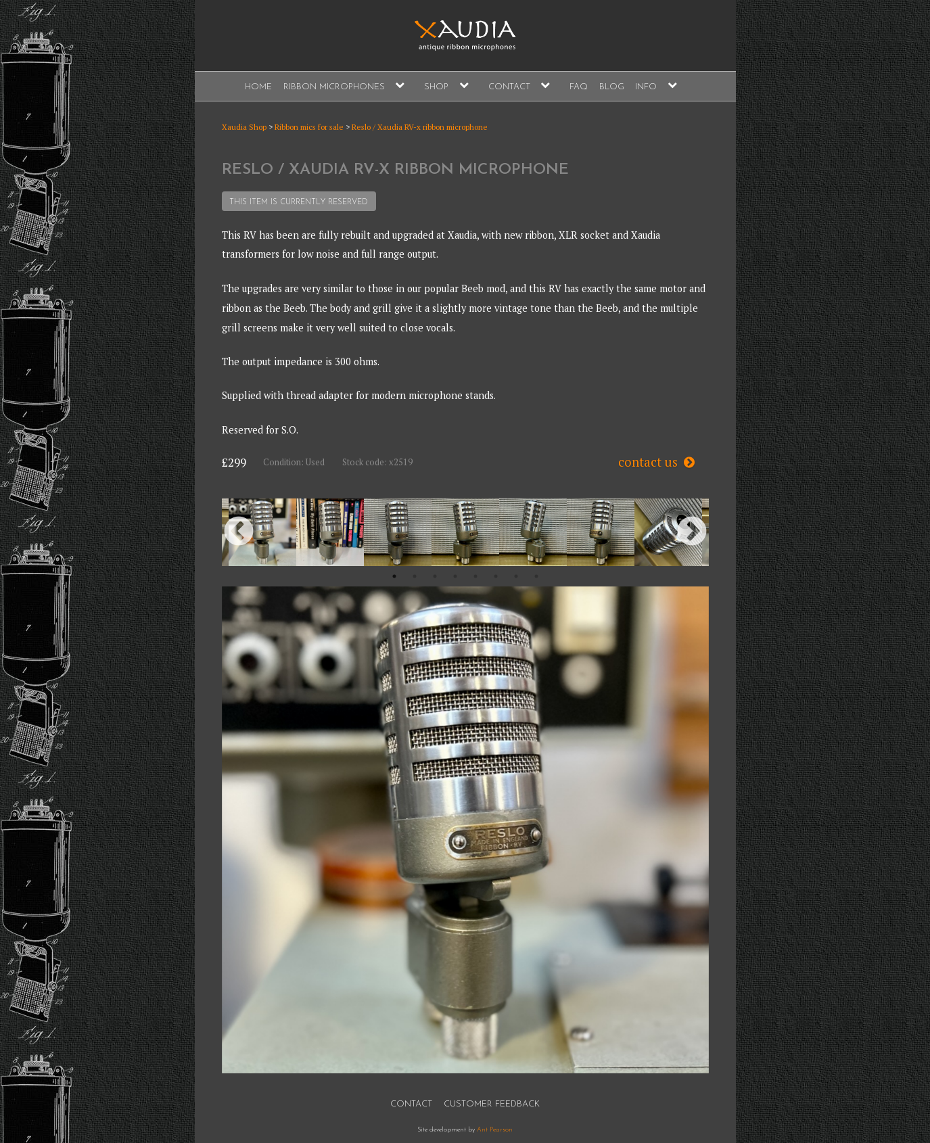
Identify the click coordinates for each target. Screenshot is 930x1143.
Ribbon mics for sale (309, 127)
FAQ (578, 87)
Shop (436, 87)
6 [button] (496, 576)
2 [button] (414, 576)
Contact (509, 87)
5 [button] (475, 576)
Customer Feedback (492, 1104)
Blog (611, 87)
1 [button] (394, 576)
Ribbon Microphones (334, 87)
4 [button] (455, 576)
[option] (262, 532)
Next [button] (692, 532)
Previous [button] (239, 532)
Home (258, 87)
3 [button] (435, 576)
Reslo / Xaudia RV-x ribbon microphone (420, 127)
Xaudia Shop (244, 127)
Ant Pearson (495, 1130)
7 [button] (516, 576)
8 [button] (536, 576)
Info (646, 87)
